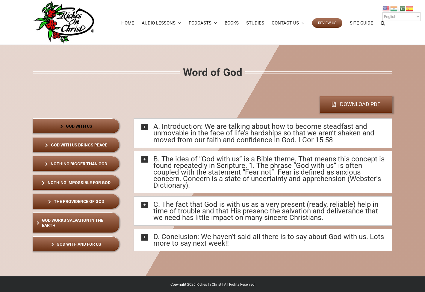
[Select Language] (401, 16)
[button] (383, 23)
